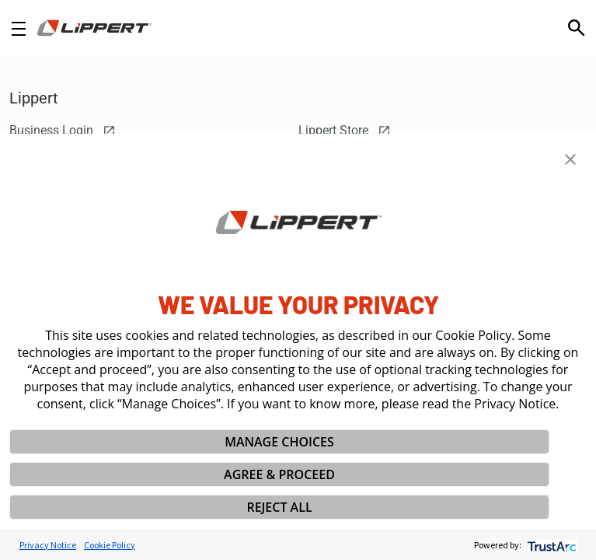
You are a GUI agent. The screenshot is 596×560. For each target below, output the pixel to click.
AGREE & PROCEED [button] (279, 474)
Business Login (62, 130)
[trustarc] (550, 545)
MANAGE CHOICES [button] (279, 441)
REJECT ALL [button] (279, 507)
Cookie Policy (109, 545)
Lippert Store (344, 130)
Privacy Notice (47, 545)
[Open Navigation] (18, 28)
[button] (570, 159)
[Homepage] (94, 28)
